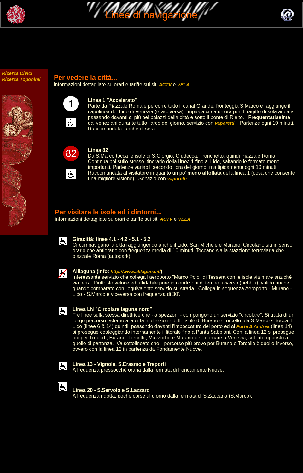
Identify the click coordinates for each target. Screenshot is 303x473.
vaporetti (224, 123)
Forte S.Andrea (253, 326)
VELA (183, 84)
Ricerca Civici (17, 73)
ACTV (165, 84)
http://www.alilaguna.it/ (134, 271)
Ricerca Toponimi (21, 79)
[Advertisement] (151, 45)
